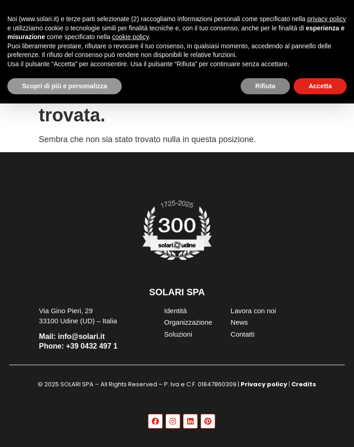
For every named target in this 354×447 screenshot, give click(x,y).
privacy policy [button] (326, 19)
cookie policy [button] (130, 36)
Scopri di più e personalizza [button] (64, 86)
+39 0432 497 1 (78, 346)
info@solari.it (72, 336)
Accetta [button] (320, 86)
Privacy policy (264, 384)
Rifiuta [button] (265, 86)
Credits (303, 384)
